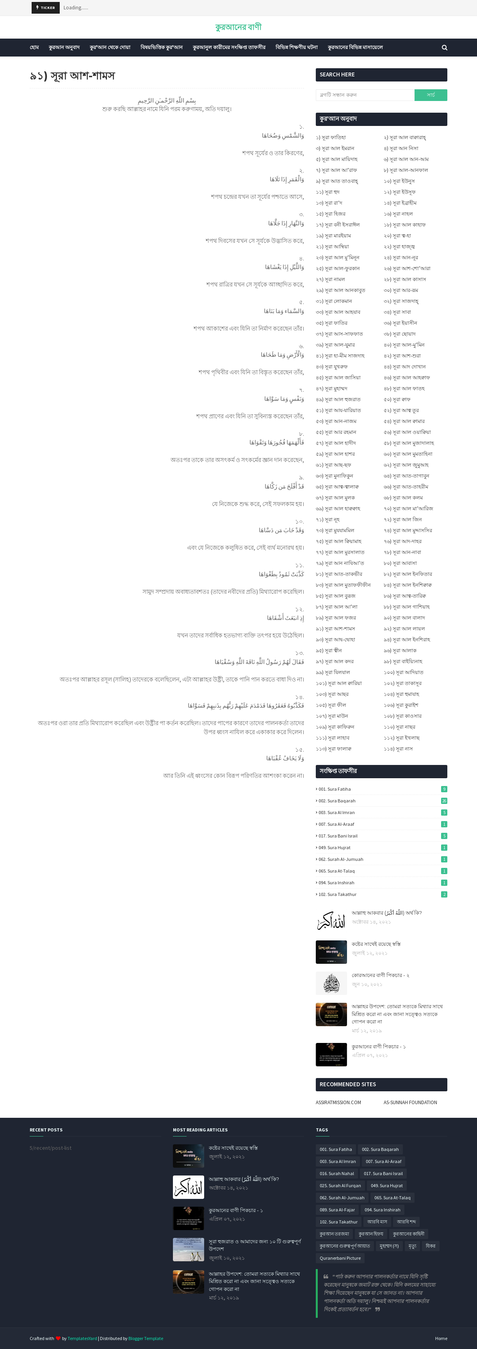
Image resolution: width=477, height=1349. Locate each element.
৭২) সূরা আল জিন (403, 519)
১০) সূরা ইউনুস (399, 181)
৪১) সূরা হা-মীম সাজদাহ (340, 355)
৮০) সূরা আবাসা (400, 563)
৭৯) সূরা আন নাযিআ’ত (340, 563)
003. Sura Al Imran (383, 812)
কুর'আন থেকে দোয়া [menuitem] (110, 47)
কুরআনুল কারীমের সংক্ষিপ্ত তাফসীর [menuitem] (229, 47)
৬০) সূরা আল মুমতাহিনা (408, 454)
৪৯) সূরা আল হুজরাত (338, 399)
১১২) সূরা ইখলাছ (402, 738)
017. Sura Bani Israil (383, 836)
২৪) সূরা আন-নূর (401, 257)
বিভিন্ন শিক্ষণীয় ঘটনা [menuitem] (297, 47)
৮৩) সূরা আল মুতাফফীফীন (343, 585)
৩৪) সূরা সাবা (397, 312)
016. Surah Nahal (337, 1173)
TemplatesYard (82, 1338)
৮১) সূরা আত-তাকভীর (339, 574)
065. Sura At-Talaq (383, 871)
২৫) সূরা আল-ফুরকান (338, 268)
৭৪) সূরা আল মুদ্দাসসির (408, 530)
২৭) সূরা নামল (330, 279)
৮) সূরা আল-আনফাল (406, 170)
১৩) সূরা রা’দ (329, 203)
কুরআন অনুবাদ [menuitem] (64, 47)
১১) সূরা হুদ (328, 192)
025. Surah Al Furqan (340, 1185)
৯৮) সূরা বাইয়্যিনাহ (403, 661)
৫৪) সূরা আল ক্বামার (404, 421)
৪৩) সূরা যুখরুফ (332, 366)
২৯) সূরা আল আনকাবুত (340, 290)
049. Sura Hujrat (383, 847)
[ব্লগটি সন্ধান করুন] (365, 95)
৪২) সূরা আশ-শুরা (402, 355)
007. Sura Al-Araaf (383, 824)
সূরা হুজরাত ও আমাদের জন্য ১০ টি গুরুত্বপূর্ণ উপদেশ (255, 1245)
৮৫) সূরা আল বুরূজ (336, 596)
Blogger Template (145, 1338)
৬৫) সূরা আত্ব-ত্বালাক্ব (337, 486)
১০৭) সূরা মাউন (332, 716)
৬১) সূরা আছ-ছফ (333, 465)
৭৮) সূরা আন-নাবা (402, 552)
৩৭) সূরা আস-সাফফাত (339, 334)
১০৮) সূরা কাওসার (403, 716)
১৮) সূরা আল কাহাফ (405, 224)
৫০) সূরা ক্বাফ (397, 399)
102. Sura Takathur (383, 894)
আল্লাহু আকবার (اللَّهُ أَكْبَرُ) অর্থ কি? (387, 913)
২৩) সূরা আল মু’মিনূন (338, 257)
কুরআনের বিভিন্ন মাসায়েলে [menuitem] (355, 47)
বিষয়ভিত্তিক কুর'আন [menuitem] (162, 47)
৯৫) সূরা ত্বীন (329, 650)
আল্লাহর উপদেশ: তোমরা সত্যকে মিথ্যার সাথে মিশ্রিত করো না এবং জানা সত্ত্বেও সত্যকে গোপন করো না (397, 1014)
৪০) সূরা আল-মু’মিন (404, 345)
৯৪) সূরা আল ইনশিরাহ (407, 639)
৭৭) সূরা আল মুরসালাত (340, 552)
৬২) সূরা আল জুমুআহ (406, 465)
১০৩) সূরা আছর (332, 694)
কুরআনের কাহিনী (408, 1234)
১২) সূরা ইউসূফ (400, 192)
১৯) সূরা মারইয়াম (333, 235)
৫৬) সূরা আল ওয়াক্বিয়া (407, 432)
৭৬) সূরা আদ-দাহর (403, 541)
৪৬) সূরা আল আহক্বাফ (407, 377)
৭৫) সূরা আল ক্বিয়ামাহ (338, 541)
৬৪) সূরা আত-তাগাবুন (406, 476)
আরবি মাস (377, 1222)
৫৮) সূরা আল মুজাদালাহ (409, 443)
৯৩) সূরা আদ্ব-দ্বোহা (335, 639)
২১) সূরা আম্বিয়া (332, 246)
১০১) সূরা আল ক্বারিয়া (339, 683)
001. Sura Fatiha (383, 789)
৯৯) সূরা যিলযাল (333, 672)
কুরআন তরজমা (334, 1234)
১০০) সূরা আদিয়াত (404, 672)
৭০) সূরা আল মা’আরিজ (408, 508)
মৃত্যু (412, 1246)
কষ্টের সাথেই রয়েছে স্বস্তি (376, 944)
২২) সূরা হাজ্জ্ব (399, 246)
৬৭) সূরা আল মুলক (335, 497)
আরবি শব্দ (406, 1222)
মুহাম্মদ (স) (389, 1246)
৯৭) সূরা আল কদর (335, 661)
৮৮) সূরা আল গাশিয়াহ (407, 607)
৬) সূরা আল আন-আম (406, 159)
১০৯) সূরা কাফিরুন (335, 727)
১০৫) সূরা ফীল (331, 705)
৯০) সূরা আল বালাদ (404, 617)
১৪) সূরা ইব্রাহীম (400, 203)
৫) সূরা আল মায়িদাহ (337, 159)
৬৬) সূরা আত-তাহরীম (406, 486)
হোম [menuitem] (34, 47)
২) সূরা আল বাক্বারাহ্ (405, 137)
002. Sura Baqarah (383, 801)
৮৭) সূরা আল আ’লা (337, 607)
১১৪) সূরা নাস (398, 748)
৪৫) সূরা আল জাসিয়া (338, 377)
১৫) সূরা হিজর (330, 214)
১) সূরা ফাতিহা (331, 137)
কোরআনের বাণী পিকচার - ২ (380, 975)
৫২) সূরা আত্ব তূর (401, 410)
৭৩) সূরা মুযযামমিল (335, 530)
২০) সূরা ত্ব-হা (397, 235)
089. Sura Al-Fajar (337, 1210)
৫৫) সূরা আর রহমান (336, 432)
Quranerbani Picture (340, 1258)
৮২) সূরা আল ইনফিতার (408, 574)
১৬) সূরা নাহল (398, 214)
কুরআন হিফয (371, 1234)
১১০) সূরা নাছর (399, 727)
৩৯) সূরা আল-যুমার (335, 345)
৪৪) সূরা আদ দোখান (405, 366)
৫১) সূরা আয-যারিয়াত (338, 410)
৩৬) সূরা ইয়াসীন (400, 323)
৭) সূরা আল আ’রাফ (336, 170)
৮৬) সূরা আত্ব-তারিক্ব (405, 596)
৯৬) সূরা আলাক (400, 650)
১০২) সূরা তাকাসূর (403, 683)
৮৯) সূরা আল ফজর (336, 617)
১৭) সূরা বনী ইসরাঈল (338, 224)
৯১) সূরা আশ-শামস (335, 628)
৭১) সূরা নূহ (328, 519)
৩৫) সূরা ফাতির (331, 323)
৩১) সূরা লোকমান (334, 301)
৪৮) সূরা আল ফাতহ (404, 388)
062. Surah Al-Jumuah (383, 859)
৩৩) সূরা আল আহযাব (338, 312)
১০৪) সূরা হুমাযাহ (401, 694)
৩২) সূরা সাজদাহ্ (401, 301)
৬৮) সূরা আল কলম (403, 497)
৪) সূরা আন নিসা (401, 148)
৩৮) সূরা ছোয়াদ (400, 334)
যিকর (431, 1246)
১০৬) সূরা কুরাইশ (401, 705)
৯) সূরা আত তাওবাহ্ (337, 181)
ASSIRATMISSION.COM (338, 1102)
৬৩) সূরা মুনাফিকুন (334, 476)
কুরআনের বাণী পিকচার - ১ (379, 1046)
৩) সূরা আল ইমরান (335, 148)
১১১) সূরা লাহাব (332, 738)
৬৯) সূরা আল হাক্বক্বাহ (338, 508)
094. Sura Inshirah (383, 882)
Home (441, 1338)
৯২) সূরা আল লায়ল (404, 628)
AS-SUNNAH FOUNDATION (410, 1102)
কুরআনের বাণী (238, 27)
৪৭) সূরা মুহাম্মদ (331, 388)
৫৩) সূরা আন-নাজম (336, 421)
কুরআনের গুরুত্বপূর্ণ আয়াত (345, 1246)
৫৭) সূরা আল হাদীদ (336, 443)
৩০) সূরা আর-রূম (401, 290)
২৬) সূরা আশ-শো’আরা (407, 268)
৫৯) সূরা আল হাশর (335, 454)
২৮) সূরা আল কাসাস (405, 279)
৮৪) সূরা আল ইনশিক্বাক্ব (408, 585)
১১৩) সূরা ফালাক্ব (333, 748)
